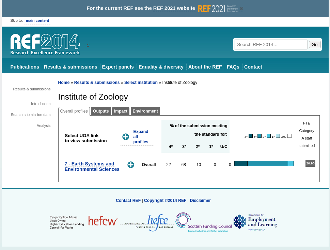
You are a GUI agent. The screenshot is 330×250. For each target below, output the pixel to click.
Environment (145, 111)
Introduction (40, 104)
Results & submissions (70, 67)
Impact (120, 111)
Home (64, 82)
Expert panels (118, 67)
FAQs (233, 67)
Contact (253, 67)
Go (315, 44)
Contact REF (128, 200)
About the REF (205, 67)
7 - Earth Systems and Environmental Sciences (92, 166)
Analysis (44, 125)
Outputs (101, 111)
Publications (25, 67)
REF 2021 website (196, 8)
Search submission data (31, 115)
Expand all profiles (140, 136)
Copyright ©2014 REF (166, 200)
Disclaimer (200, 200)
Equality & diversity (161, 67)
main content (37, 20)
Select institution (141, 82)
